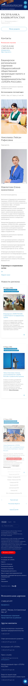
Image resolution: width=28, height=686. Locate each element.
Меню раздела (14, 29)
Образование (4, 581)
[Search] (10, 526)
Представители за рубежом (11, 618)
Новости (3, 562)
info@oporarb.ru (5, 50)
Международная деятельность (9, 571)
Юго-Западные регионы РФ (14, 493)
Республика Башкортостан (11, 323)
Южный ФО (14, 490)
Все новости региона (14, 459)
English (9, 522)
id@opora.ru (5, 605)
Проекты (3, 579)
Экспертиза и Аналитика (7, 568)
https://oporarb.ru (6, 52)
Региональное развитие (11, 21)
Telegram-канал (5, 276)
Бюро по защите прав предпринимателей (11, 573)
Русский (4, 522)
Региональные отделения (10, 615)
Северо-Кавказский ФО (14, 479)
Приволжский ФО (5, 23)
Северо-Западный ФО (14, 477)
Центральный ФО (14, 488)
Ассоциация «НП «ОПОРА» (8, 559)
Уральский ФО (14, 485)
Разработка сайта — (8, 586)
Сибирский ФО (14, 482)
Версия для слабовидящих (8, 9)
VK (2, 272)
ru (25, 6)
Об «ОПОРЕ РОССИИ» (7, 557)
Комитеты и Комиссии (6, 564)
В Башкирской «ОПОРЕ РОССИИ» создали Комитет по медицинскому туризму (13, 347)
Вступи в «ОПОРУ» (8, 552)
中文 (14, 522)
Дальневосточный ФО (14, 471)
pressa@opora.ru (5, 659)
